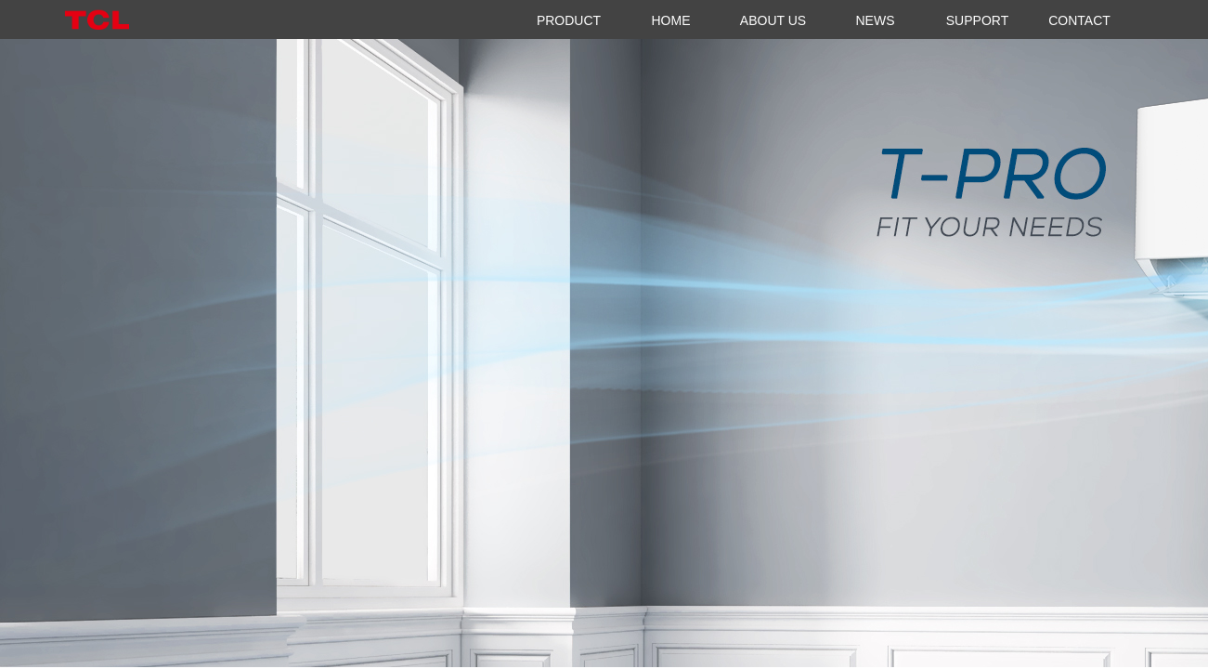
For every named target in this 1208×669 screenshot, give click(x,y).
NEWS (875, 20)
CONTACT (1079, 20)
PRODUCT (569, 20)
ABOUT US (773, 20)
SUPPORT (977, 20)
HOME (671, 20)
